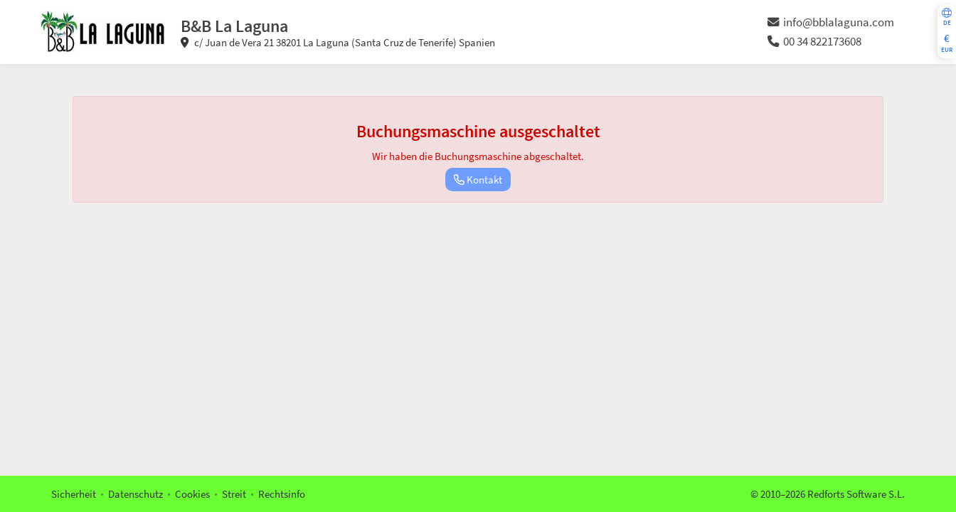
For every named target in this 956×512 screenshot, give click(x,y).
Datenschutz (135, 494)
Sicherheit (73, 494)
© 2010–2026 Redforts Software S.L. (827, 494)
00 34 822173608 (814, 41)
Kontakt (478, 179)
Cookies (192, 494)
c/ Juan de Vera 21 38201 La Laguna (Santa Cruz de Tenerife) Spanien (338, 42)
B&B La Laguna (234, 26)
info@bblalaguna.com (831, 22)
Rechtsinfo (281, 494)
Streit (234, 494)
